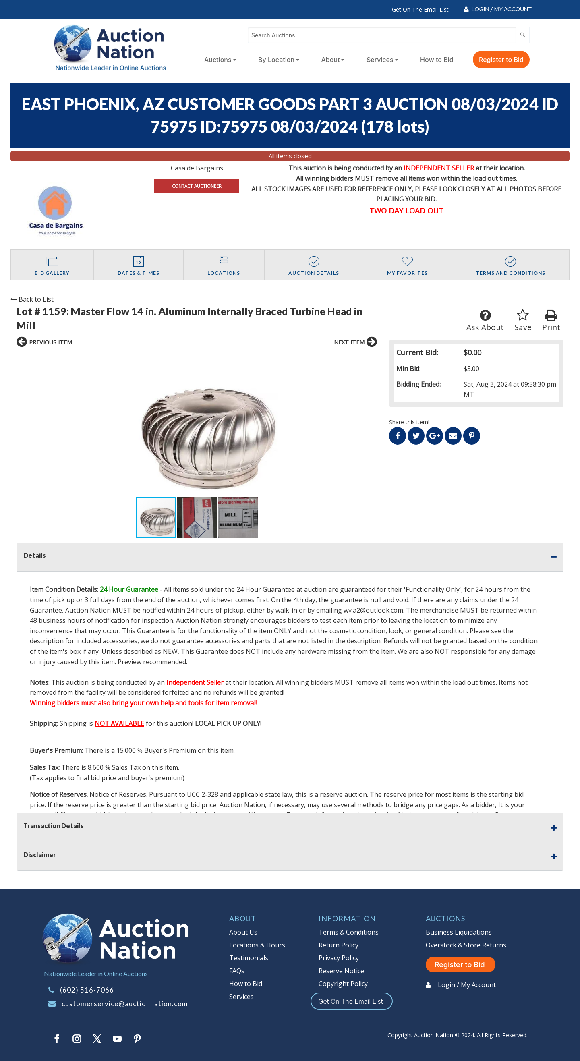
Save (523, 321)
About (330, 60)
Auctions (218, 60)
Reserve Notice (341, 970)
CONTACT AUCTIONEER (197, 186)
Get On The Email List (420, 9)
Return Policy (338, 945)
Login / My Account (502, 9)
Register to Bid (501, 60)
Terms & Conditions (349, 932)
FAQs (236, 970)
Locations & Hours (257, 945)
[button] (95, 424)
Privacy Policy (339, 957)
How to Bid (437, 60)
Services (380, 60)
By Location (276, 60)
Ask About (485, 321)
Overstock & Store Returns (466, 945)
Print (551, 321)
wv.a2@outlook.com (373, 610)
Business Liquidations (459, 932)
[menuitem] (219, 60)
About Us (243, 932)
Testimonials (248, 957)
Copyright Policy (343, 983)
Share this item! (409, 422)
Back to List (32, 299)
